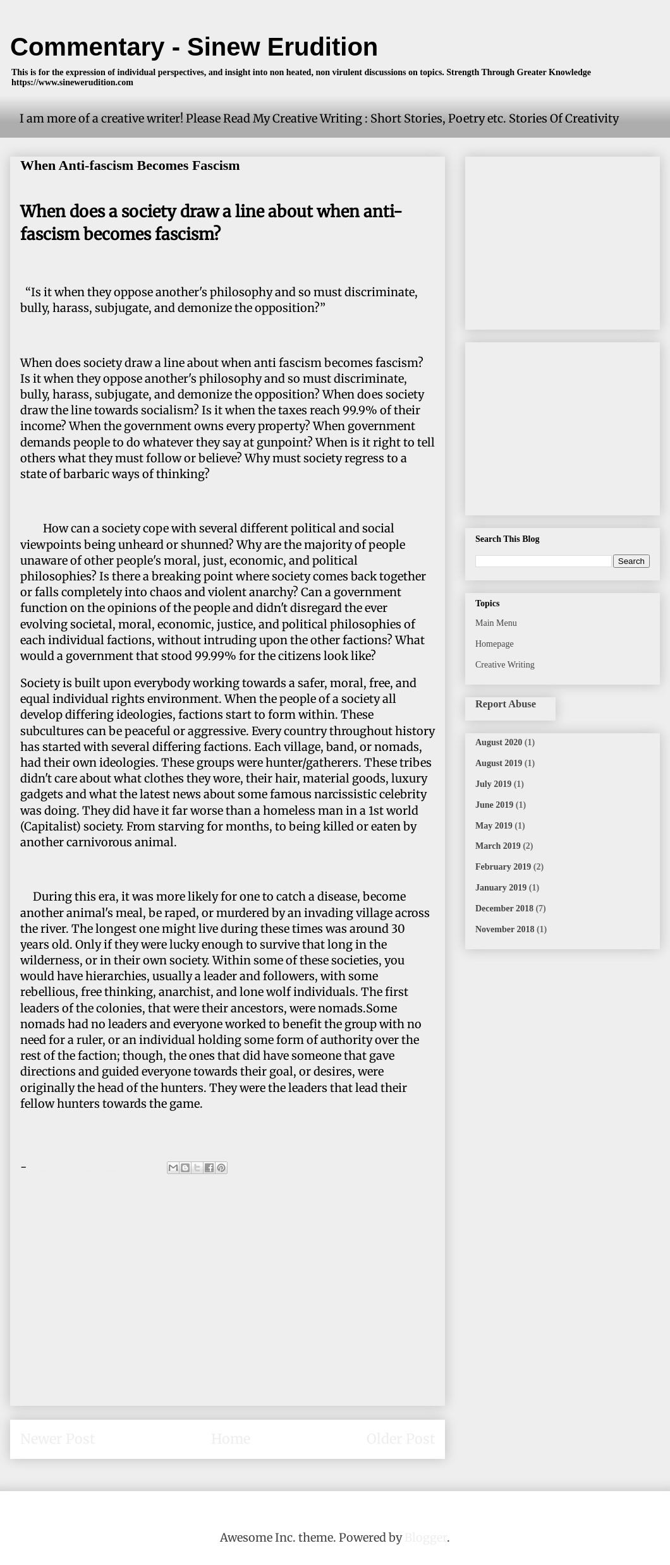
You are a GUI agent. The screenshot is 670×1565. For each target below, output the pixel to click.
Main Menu (496, 623)
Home (230, 1439)
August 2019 (498, 763)
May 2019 (494, 825)
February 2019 (503, 867)
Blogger (426, 1537)
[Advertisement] (227, 1307)
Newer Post (57, 1439)
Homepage (494, 644)
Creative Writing (505, 664)
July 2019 (493, 784)
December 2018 (504, 908)
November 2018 (504, 929)
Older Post (401, 1439)
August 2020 (498, 742)
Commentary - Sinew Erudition (194, 47)
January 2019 (501, 887)
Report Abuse (505, 704)
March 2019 (498, 846)
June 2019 (494, 805)
